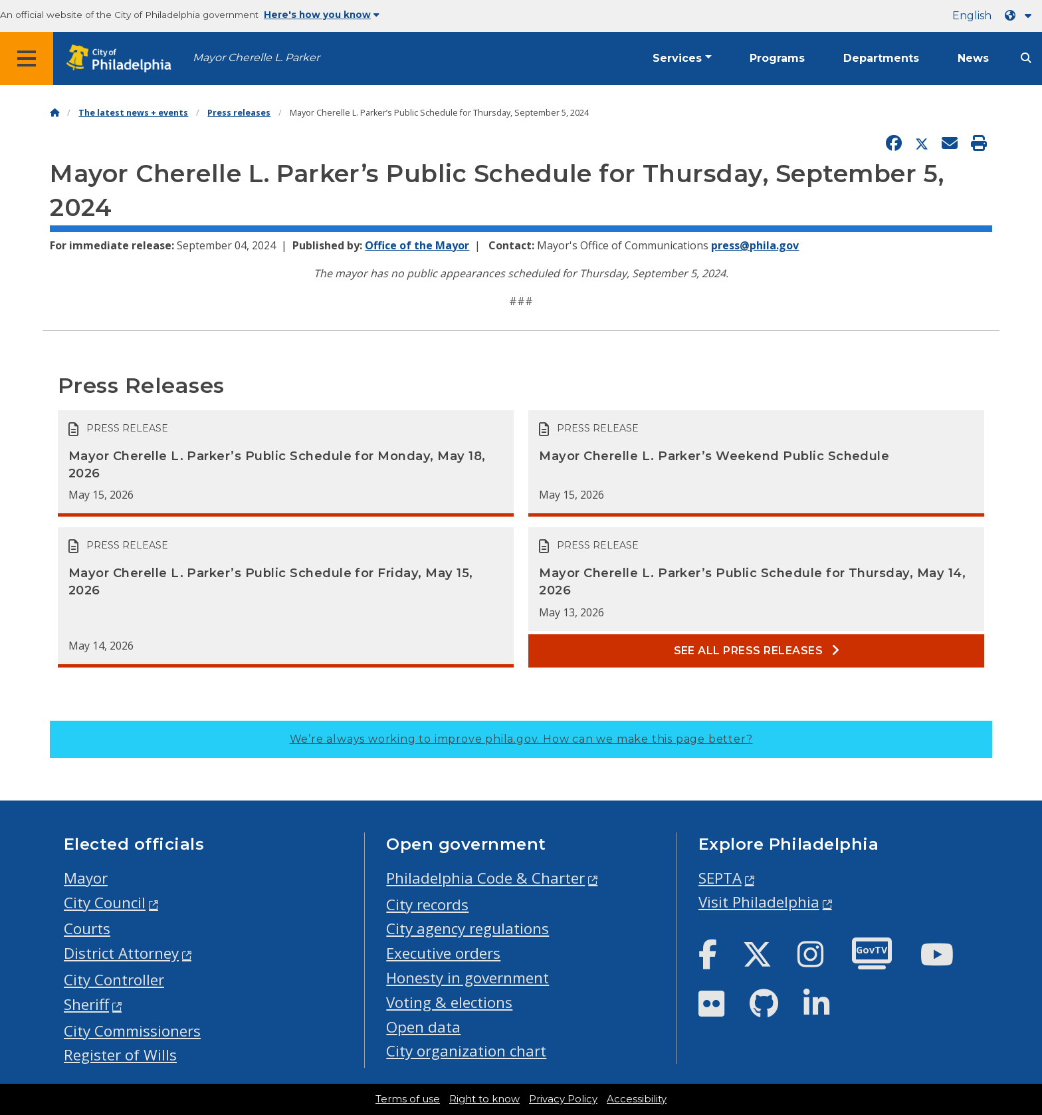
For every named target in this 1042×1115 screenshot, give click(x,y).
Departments (881, 58)
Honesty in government (467, 977)
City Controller (114, 979)
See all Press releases (757, 650)
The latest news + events (133, 112)
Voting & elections (449, 1002)
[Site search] (1026, 58)
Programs (777, 58)
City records (427, 904)
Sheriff (86, 1004)
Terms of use (407, 1099)
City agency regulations (467, 928)
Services (677, 58)
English (971, 15)
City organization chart (466, 1051)
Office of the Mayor (417, 245)
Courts (87, 928)
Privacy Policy (563, 1099)
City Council (105, 902)
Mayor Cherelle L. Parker (256, 57)
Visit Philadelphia (758, 902)
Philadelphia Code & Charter (485, 878)
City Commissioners (132, 1031)
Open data (423, 1027)
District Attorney (121, 953)
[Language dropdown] (1020, 16)
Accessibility (637, 1099)
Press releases (238, 112)
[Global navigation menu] (26, 58)
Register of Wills (120, 1055)
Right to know (484, 1099)
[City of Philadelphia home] (122, 59)
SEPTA (720, 878)
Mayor (86, 878)
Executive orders (443, 953)
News (973, 58)
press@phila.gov (755, 245)
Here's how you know (321, 14)
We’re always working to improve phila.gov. (521, 739)
